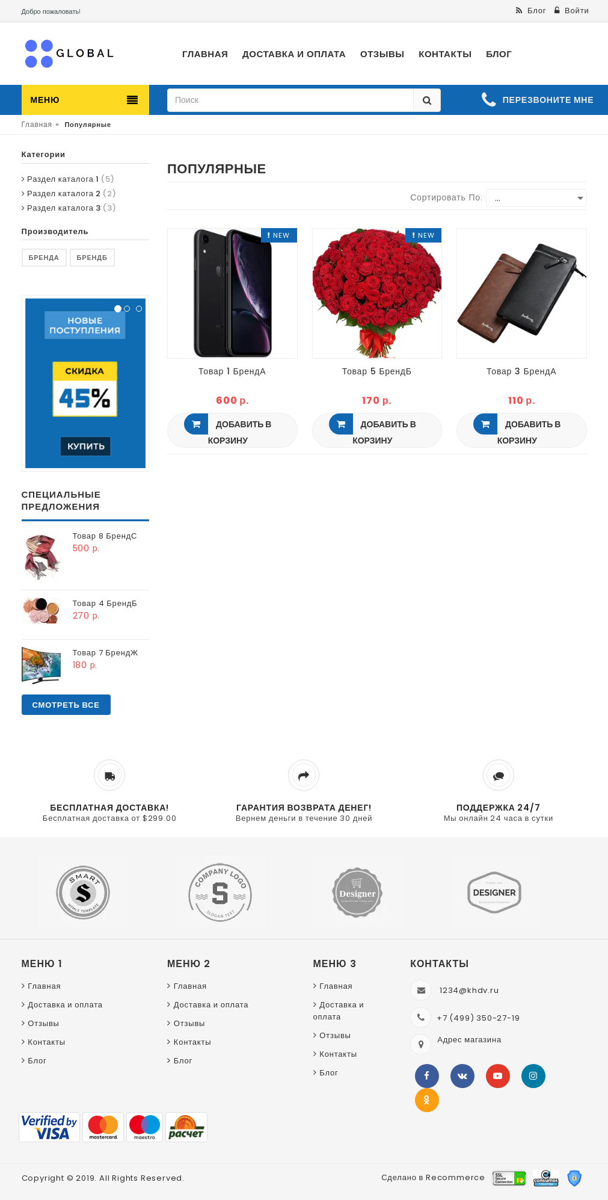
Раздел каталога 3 (69, 208)
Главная (37, 124)
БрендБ (92, 257)
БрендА (44, 257)
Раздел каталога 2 (69, 193)
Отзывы (43, 1023)
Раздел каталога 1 (68, 179)
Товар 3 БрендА (521, 371)
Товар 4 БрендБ (105, 603)
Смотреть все (66, 705)
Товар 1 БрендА (232, 371)
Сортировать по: (446, 197)
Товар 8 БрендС (105, 536)
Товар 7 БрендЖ (105, 652)
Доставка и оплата (65, 1004)
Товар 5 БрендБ (377, 371)
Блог (37, 1060)
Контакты (47, 1042)
